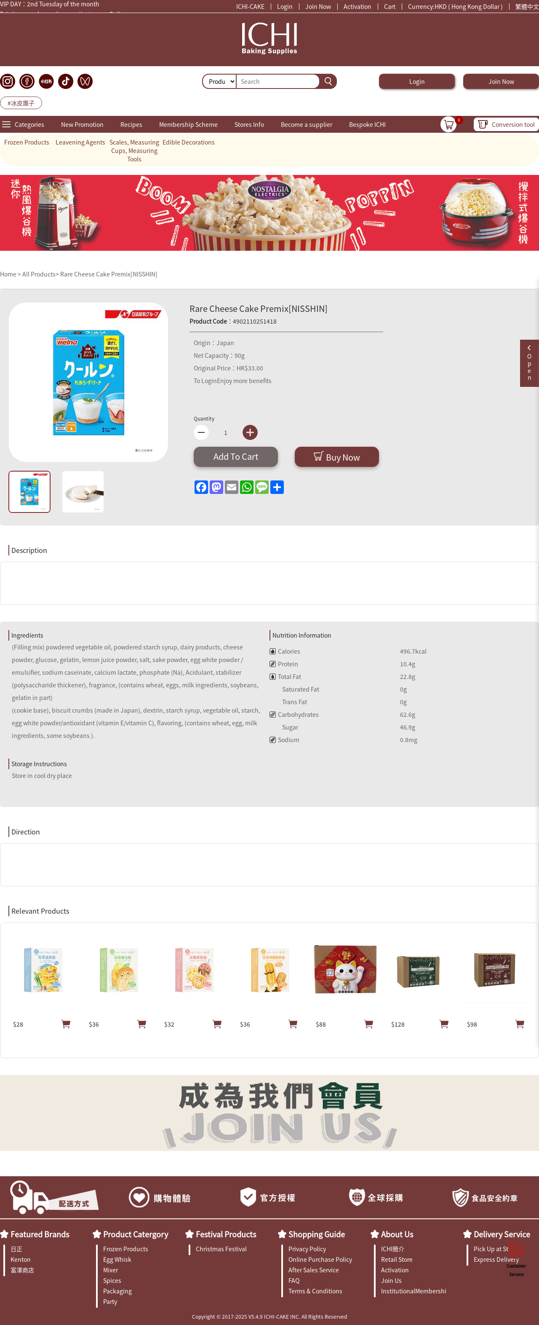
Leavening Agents (80, 142)
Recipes (131, 124)
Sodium (284, 739)
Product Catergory (135, 1233)
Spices (112, 1280)
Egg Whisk (117, 1259)
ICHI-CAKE (250, 6)
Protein (284, 664)
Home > (11, 274)
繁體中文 (527, 6)
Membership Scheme (188, 124)
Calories (285, 651)
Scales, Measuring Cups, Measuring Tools (134, 150)
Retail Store (397, 1259)
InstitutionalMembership (413, 1291)
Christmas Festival (221, 1249)
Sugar (284, 727)
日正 (16, 1249)
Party (110, 1301)
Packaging (117, 1291)
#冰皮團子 (21, 103)
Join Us (391, 1280)
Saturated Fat (294, 689)
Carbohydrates (294, 714)
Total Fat (285, 676)
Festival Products (226, 1233)
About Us (397, 1233)
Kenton (21, 1259)
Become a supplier (306, 124)
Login (285, 6)
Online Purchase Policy (320, 1259)
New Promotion (82, 124)
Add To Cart (236, 456)
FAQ (293, 1280)
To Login (205, 380)
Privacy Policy (307, 1249)
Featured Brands (40, 1233)
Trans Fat (288, 701)
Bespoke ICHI (367, 124)
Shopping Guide (316, 1233)
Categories (29, 124)
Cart (389, 6)
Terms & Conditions (315, 1291)
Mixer (110, 1270)
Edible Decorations (189, 142)
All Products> (40, 274)
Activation (357, 6)
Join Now (318, 6)
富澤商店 (22, 1270)
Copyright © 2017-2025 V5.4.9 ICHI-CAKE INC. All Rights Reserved (269, 1316)
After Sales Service (313, 1270)
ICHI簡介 (392, 1249)
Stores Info (249, 124)
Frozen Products (26, 142)
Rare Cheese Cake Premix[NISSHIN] (108, 274)
